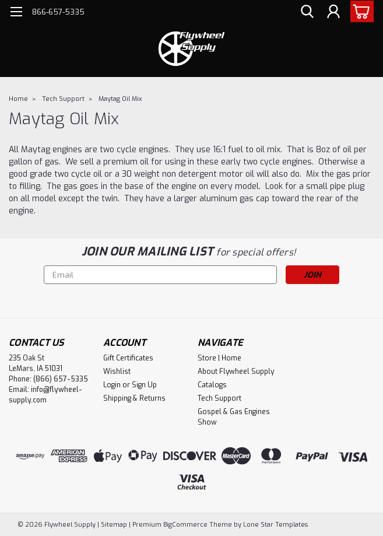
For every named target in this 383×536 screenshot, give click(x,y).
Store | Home (219, 358)
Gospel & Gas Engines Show (234, 417)
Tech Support (63, 98)
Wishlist (117, 371)
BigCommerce (185, 524)
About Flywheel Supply (236, 371)
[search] (307, 12)
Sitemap (114, 524)
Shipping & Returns (134, 398)
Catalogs (212, 385)
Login (112, 385)
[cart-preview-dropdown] (359, 11)
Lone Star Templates (275, 524)
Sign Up (144, 385)
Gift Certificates (128, 358)
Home (18, 98)
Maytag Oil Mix (120, 98)
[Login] (333, 12)
